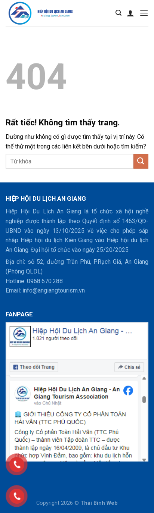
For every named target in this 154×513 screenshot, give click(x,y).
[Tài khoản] (130, 13)
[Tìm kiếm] (118, 13)
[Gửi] (140, 161)
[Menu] (143, 13)
